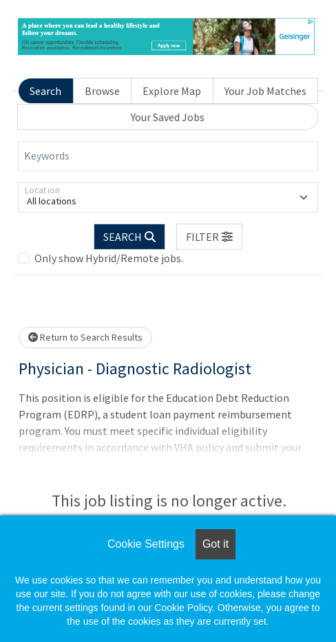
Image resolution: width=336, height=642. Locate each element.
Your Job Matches (265, 91)
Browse (102, 91)
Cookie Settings (146, 544)
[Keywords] (168, 156)
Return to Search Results (85, 337)
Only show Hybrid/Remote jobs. (108, 258)
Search (45, 91)
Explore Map (172, 91)
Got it (215, 544)
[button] (209, 237)
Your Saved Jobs (167, 117)
